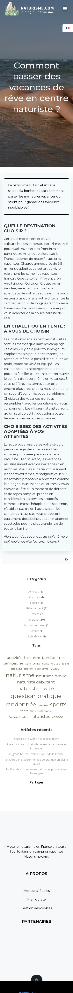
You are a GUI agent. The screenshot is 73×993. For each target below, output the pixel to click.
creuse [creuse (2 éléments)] (55, 663)
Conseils (34, 597)
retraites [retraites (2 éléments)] (43, 705)
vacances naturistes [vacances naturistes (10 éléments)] (29, 716)
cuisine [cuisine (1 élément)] (65, 664)
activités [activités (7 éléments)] (14, 657)
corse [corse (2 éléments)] (45, 663)
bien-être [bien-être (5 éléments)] (32, 658)
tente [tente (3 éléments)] (24, 711)
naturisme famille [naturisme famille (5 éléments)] (51, 676)
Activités (33, 591)
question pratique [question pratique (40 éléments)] (36, 696)
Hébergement (34, 608)
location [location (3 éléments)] (56, 668)
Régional (33, 619)
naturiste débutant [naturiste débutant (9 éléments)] (36, 682)
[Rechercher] (66, 559)
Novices (34, 614)
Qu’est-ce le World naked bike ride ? (36, 739)
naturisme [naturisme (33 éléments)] (20, 675)
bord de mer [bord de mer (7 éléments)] (53, 657)
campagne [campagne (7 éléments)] (13, 663)
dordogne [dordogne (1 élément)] (28, 669)
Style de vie (34, 636)
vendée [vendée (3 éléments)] (57, 717)
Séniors (34, 631)
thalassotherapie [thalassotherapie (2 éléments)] (41, 710)
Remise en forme (34, 625)
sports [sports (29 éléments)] (58, 704)
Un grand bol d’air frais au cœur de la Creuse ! (36, 754)
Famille (34, 603)
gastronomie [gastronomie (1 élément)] (41, 669)
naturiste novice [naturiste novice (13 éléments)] (36, 688)
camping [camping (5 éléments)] (32, 663)
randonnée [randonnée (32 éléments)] (20, 704)
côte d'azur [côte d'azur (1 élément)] (16, 669)
